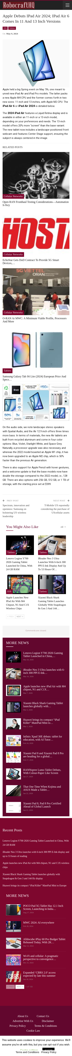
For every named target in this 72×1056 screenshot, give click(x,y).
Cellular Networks (13, 196)
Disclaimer (48, 1021)
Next (20, 617)
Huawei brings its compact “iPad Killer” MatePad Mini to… (41, 721)
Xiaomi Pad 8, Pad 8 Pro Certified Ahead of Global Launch (42, 805)
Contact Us (43, 1016)
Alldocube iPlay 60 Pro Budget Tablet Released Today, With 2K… (44, 941)
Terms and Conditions (27, 1052)
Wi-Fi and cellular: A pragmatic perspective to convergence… (40, 957)
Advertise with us (22, 1021)
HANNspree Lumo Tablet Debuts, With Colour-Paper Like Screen (42, 771)
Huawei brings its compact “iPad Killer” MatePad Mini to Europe (34, 885)
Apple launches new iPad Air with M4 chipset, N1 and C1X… (44, 688)
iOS (5, 28)
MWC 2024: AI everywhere (38, 922)
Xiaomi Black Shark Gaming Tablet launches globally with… (43, 705)
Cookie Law (33, 1030)
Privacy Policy (18, 1025)
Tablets (12, 28)
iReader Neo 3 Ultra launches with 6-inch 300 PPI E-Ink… (44, 671)
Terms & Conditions (45, 1025)
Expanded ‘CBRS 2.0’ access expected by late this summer (39, 974)
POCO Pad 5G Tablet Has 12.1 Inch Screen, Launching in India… (43, 907)
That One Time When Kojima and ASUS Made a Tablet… (42, 788)
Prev (10, 617)
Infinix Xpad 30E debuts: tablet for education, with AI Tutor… (42, 738)
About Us (22, 1016)
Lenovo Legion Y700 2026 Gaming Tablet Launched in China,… (43, 654)
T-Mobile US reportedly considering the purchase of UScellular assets (55, 509)
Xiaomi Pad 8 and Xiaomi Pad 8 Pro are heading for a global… (43, 755)
